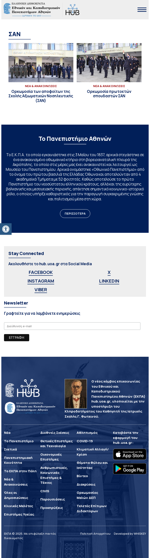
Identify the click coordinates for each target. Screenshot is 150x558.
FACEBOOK (41, 272)
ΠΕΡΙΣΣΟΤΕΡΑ (75, 213)
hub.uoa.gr (122, 442)
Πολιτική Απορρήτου (95, 534)
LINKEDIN (109, 281)
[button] (6, 229)
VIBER (41, 290)
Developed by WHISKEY (130, 534)
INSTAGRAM (40, 281)
